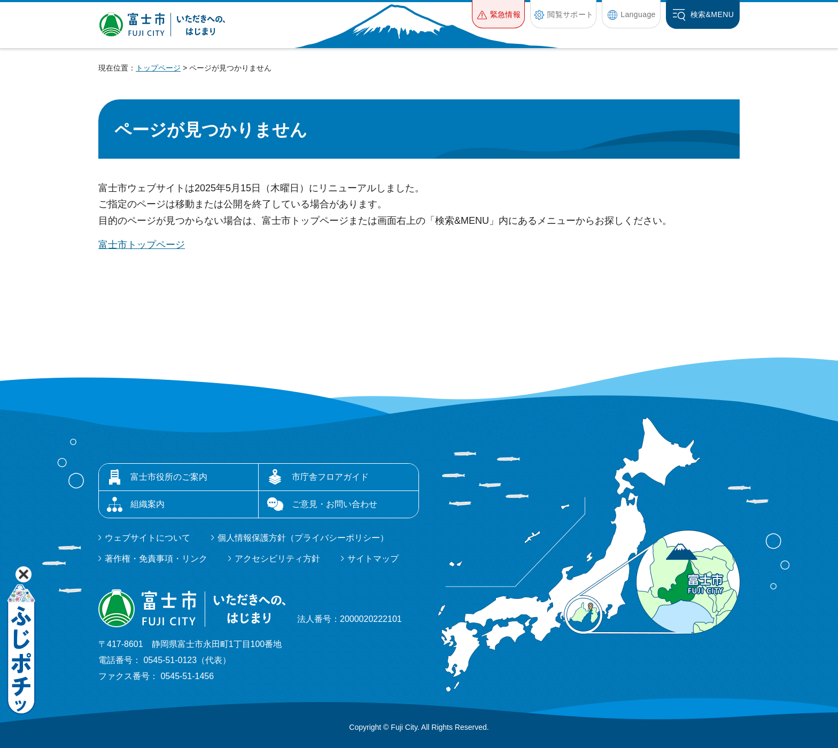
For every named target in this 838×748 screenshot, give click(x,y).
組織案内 (147, 504)
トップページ (158, 68)
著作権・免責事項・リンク (156, 558)
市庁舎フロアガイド (330, 476)
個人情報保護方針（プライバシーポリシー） (303, 537)
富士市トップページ (141, 244)
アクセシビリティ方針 (277, 558)
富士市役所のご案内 (168, 476)
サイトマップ (373, 558)
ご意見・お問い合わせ (334, 504)
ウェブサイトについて (147, 537)
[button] (498, 14)
